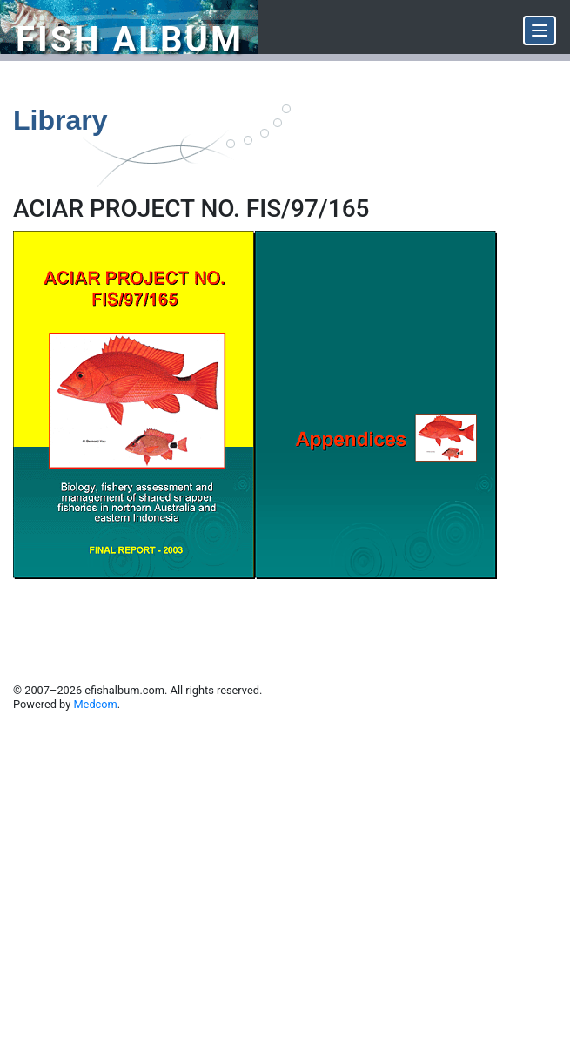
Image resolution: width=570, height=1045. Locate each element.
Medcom (95, 704)
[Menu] (539, 30)
